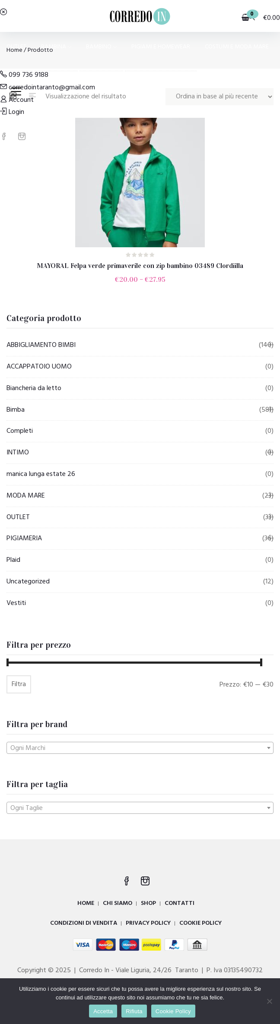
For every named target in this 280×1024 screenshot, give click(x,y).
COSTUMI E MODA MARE (237, 47)
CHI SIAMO (117, 903)
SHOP (148, 903)
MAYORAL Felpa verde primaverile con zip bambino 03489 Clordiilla (140, 266)
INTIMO (17, 452)
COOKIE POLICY (200, 923)
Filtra (19, 684)
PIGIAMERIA (24, 538)
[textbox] (140, 748)
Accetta (103, 1011)
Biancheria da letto (33, 388)
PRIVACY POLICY (148, 923)
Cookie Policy (173, 1011)
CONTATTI (179, 903)
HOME (85, 903)
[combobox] (140, 748)
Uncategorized (28, 581)
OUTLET (16, 47)
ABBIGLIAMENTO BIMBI (41, 345)
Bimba (15, 410)
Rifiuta (134, 1011)
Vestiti (16, 603)
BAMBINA (56, 47)
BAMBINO (101, 47)
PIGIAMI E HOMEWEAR (160, 47)
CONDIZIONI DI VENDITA (83, 923)
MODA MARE (25, 495)
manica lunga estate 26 (40, 474)
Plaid (13, 560)
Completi (19, 431)
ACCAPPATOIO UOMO (39, 366)
